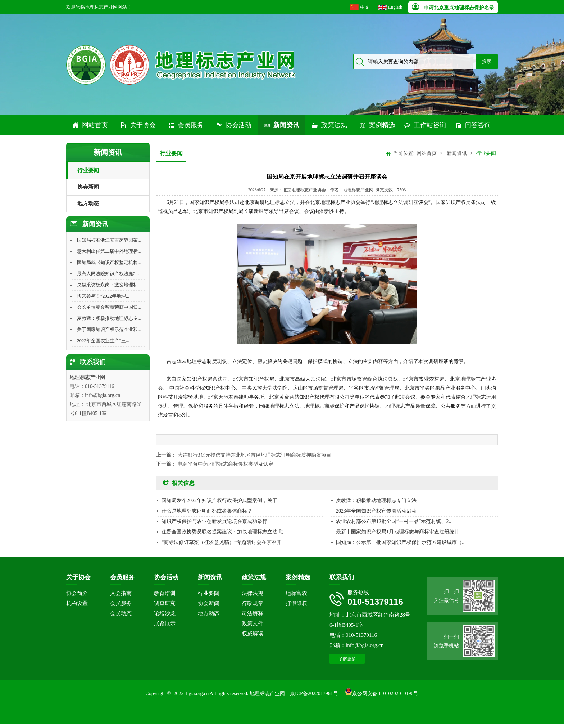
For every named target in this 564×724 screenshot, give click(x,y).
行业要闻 (88, 170)
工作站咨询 (425, 125)
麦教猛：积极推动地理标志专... (109, 318)
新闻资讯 (281, 125)
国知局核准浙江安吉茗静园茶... (109, 240)
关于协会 (138, 125)
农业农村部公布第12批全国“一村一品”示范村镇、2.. (393, 521)
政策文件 (252, 623)
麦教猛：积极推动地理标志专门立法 (376, 500)
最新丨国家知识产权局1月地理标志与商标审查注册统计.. (399, 532)
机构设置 (77, 603)
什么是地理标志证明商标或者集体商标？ (207, 511)
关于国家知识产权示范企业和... (109, 329)
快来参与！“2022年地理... (103, 296)
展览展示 (165, 623)
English (395, 7)
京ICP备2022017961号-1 (316, 693)
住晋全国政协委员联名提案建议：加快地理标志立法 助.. (224, 532)
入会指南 (121, 593)
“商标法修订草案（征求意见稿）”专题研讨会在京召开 (222, 542)
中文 (364, 7)
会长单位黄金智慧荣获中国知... (109, 307)
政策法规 (329, 125)
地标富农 (296, 593)
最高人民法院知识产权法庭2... (108, 273)
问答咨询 (473, 125)
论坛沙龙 (165, 613)
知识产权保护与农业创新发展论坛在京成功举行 (214, 521)
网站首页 (90, 125)
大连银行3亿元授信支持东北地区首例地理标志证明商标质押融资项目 (254, 455)
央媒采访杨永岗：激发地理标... (109, 284)
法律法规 (252, 593)
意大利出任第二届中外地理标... (109, 251)
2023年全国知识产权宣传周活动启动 (376, 511)
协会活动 (233, 125)
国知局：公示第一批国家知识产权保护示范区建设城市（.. (400, 542)
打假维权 (296, 603)
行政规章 (252, 603)
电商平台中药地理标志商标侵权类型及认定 (225, 464)
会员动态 (121, 613)
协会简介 (77, 593)
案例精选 (377, 125)
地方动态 (88, 203)
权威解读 (252, 633)
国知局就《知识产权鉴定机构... (109, 262)
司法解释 (252, 613)
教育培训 (165, 593)
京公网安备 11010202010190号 (385, 693)
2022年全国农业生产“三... (103, 340)
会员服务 (186, 125)
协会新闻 (88, 187)
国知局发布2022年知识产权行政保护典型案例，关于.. (221, 500)
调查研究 (165, 603)
